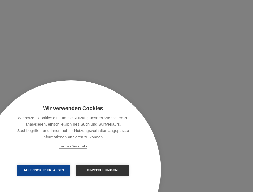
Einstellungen (102, 170)
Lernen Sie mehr (73, 146)
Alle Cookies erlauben (44, 170)
